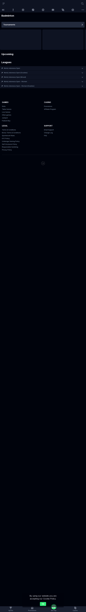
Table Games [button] (6, 109)
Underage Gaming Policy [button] (11, 141)
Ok (43, 604)
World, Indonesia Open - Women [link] (15, 81)
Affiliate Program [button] (50, 109)
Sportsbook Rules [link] (8, 135)
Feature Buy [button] (6, 121)
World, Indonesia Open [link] (12, 68)
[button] (43, 68)
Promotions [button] (48, 106)
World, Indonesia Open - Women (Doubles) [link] (19, 86)
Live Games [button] (6, 112)
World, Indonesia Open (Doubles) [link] (16, 73)
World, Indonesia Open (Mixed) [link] (15, 77)
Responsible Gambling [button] (10, 147)
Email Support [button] (49, 130)
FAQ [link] (45, 135)
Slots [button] (4, 106)
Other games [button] (6, 115)
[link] (3, 9)
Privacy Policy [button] (7, 150)
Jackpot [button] (5, 118)
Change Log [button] (48, 133)
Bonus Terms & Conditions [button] (11, 133)
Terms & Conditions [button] (9, 130)
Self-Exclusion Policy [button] (9, 144)
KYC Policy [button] (6, 138)
